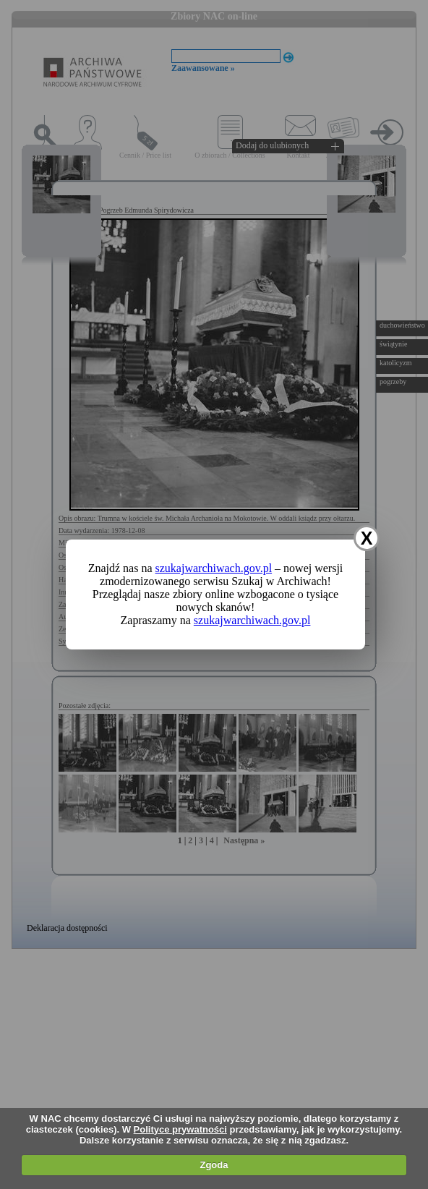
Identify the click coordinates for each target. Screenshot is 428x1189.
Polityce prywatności (180, 1129)
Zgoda (214, 1164)
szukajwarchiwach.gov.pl (214, 568)
